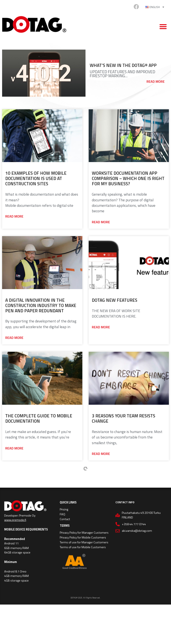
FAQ (62, 514)
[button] (163, 26)
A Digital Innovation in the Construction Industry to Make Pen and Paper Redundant (40, 305)
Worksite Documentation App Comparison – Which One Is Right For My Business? (128, 178)
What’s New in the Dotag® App (123, 65)
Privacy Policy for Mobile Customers (83, 537)
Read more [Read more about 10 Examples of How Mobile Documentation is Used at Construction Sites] (14, 216)
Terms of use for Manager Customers (84, 542)
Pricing (64, 509)
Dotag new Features (114, 300)
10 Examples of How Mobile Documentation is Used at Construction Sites (35, 178)
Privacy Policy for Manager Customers (84, 532)
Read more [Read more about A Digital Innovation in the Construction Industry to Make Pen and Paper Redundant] (14, 337)
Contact (65, 519)
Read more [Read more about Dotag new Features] (101, 327)
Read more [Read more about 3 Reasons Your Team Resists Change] (101, 453)
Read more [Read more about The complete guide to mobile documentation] (14, 448)
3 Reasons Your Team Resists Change (123, 418)
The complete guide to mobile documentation (38, 418)
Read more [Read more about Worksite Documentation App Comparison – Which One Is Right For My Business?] (101, 222)
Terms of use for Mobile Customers (83, 547)
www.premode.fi (15, 520)
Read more (156, 81)
